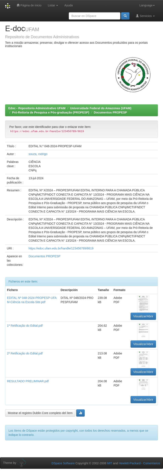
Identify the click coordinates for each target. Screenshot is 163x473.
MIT (109, 463)
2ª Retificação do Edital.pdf (25, 353)
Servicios (145, 16)
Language (147, 5)
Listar (53, 5)
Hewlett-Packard (130, 463)
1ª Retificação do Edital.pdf (25, 325)
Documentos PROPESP (110, 112)
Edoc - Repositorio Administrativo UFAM (36, 108)
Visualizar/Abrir (143, 316)
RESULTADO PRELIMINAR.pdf (28, 381)
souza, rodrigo (38, 154)
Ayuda (68, 5)
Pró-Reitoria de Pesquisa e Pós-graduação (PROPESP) (50, 112)
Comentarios (151, 463)
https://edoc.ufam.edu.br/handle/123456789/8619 (61, 248)
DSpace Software (63, 463)
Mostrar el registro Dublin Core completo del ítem (40, 413)
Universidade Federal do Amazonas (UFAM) (100, 108)
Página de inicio (29, 5)
